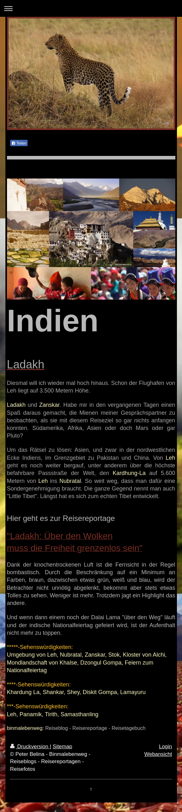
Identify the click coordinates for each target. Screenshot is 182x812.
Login (165, 747)
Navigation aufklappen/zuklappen (91, 8)
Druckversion (30, 747)
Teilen (18, 143)
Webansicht (158, 754)
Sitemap (62, 747)
